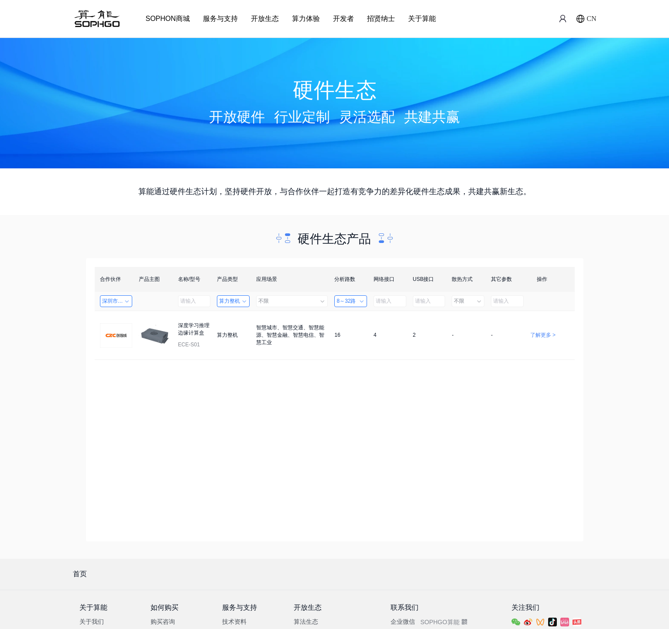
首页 (80, 574)
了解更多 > (543, 335)
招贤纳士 (381, 18)
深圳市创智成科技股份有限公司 (117, 301)
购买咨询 (163, 621)
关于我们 (91, 621)
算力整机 (233, 301)
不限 (292, 301)
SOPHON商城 (168, 18)
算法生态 (306, 621)
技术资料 (234, 621)
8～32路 (350, 301)
